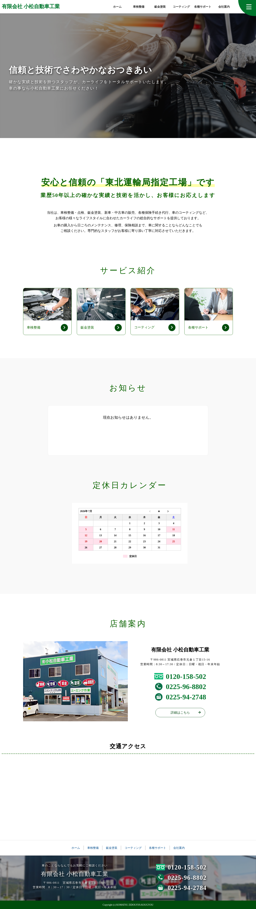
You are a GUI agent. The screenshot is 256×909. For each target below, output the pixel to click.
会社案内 (224, 6)
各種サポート (202, 6)
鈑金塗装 (160, 6)
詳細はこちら (180, 712)
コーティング (181, 6)
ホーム (117, 6)
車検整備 (138, 6)
